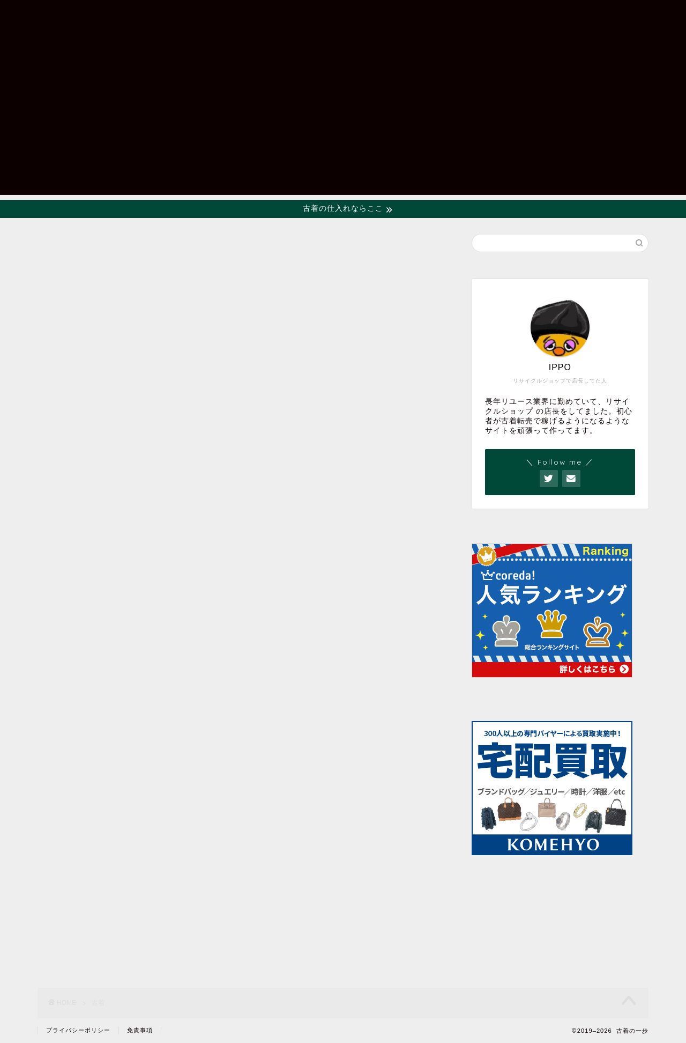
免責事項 (140, 1030)
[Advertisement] (343, 120)
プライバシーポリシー (78, 1030)
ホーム (464, 16)
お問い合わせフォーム (547, 16)
